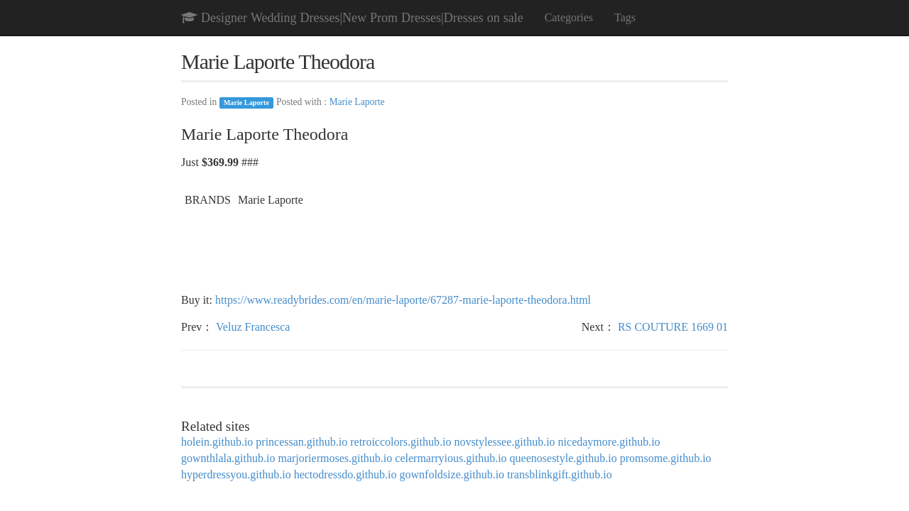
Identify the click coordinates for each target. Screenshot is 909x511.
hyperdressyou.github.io (236, 474)
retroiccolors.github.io (400, 442)
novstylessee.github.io (504, 442)
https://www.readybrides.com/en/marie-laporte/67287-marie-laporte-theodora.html (403, 300)
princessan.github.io (301, 442)
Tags (625, 17)
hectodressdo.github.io (345, 474)
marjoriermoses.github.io (335, 458)
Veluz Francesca (253, 327)
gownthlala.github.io (228, 458)
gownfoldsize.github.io (452, 474)
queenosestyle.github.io (563, 458)
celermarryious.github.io (450, 458)
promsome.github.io (666, 458)
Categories (569, 17)
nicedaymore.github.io (609, 442)
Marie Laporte (246, 102)
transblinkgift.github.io (559, 474)
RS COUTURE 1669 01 (673, 327)
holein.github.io (217, 442)
